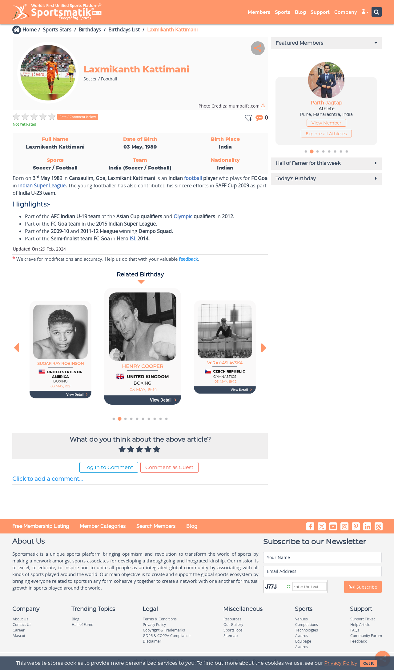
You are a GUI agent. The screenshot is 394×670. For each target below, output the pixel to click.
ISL (133, 238)
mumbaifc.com (230, 106)
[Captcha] (309, 586)
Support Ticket (362, 619)
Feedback (358, 641)
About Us (20, 619)
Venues (301, 619)
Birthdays (90, 29)
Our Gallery (233, 624)
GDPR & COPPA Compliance (167, 635)
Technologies (306, 630)
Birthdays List (124, 29)
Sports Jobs (233, 630)
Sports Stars (57, 29)
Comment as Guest (169, 467)
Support (320, 12)
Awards (301, 635)
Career (19, 630)
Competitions (306, 624)
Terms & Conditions (160, 619)
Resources (232, 619)
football (193, 178)
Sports (282, 12)
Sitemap (230, 635)
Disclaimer (152, 641)
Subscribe (363, 587)
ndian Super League (42, 185)
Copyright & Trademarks (164, 630)
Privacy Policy (340, 663)
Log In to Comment (108, 467)
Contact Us (22, 624)
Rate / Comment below (77, 116)
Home (29, 29)
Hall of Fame (82, 624)
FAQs (354, 630)
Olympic (183, 216)
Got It (368, 663)
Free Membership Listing (40, 526)
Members (259, 12)
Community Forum (366, 635)
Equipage (303, 641)
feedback (188, 259)
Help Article (360, 624)
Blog (300, 12)
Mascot (19, 635)
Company (345, 12)
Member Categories (103, 526)
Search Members (155, 526)
